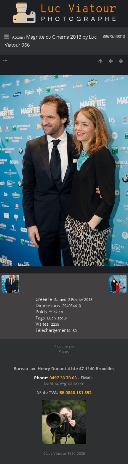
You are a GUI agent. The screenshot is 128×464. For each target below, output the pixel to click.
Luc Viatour (57, 318)
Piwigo (64, 351)
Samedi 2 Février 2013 (73, 299)
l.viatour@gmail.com (64, 383)
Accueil (17, 37)
